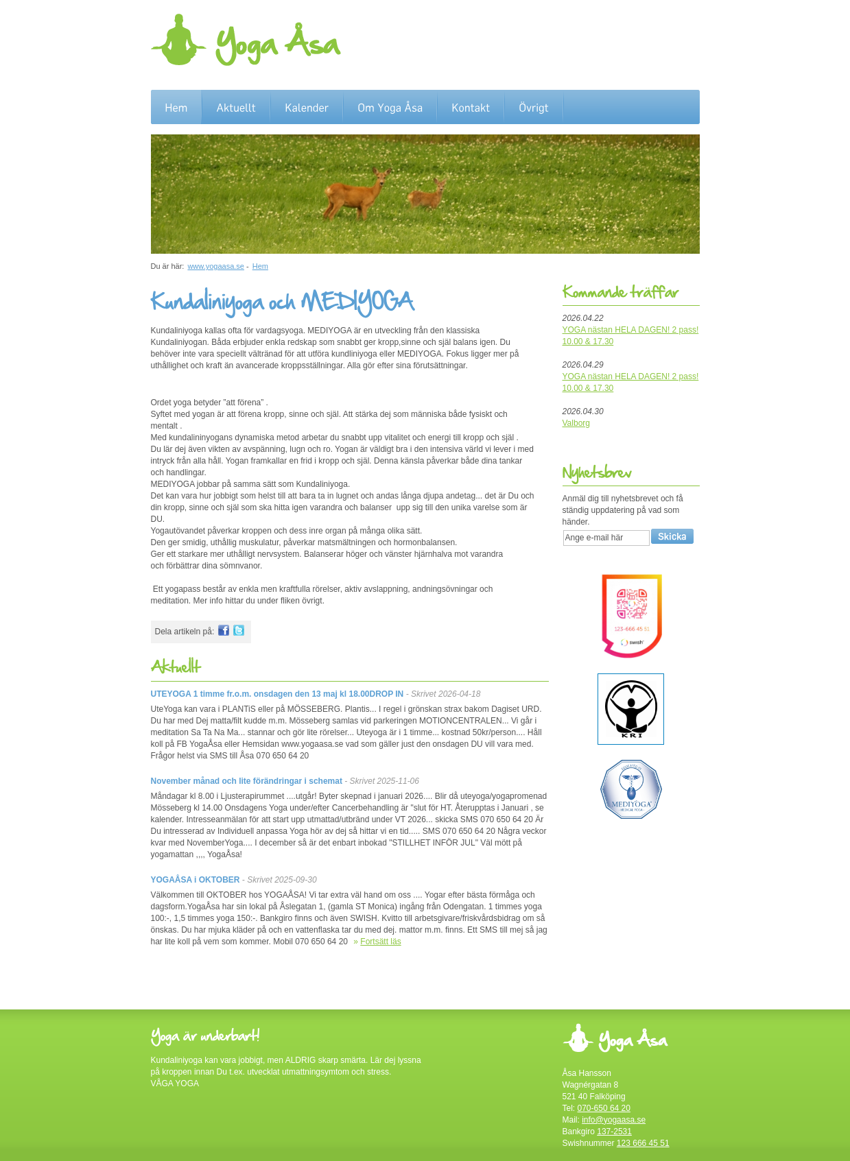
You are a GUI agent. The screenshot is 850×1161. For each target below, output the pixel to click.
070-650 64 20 (604, 1108)
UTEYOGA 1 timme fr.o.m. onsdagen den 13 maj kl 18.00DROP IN (277, 694)
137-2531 (614, 1131)
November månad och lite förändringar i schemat (246, 781)
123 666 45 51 (643, 1143)
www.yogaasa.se (215, 266)
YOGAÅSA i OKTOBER (195, 880)
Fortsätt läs (380, 941)
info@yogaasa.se (614, 1120)
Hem (260, 266)
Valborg (576, 423)
